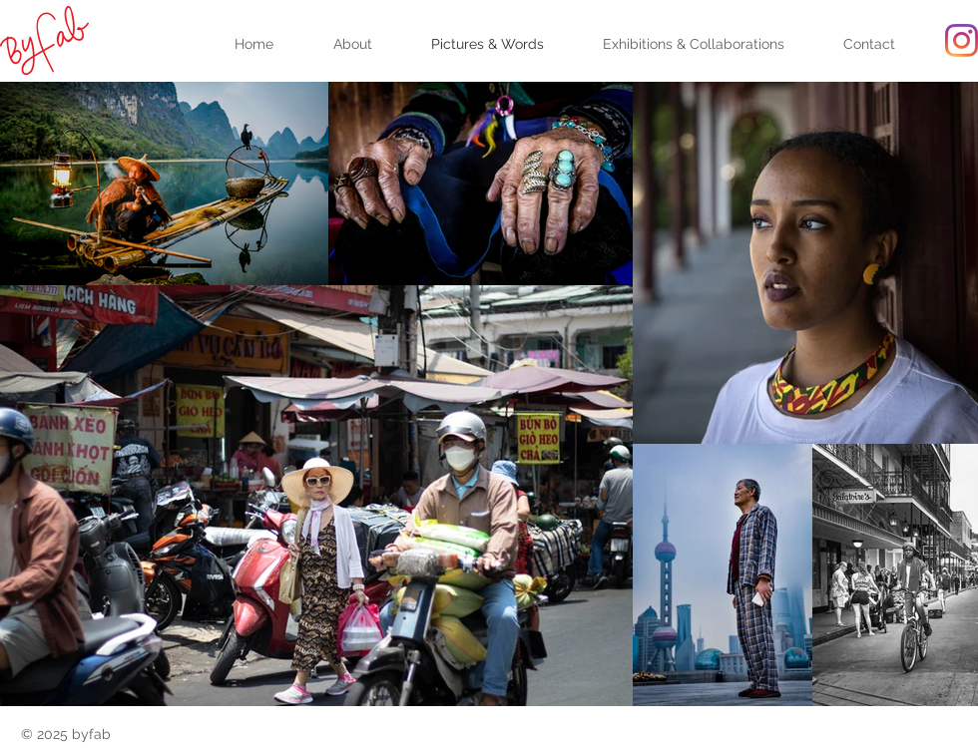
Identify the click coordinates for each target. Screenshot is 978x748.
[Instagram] (961, 40)
